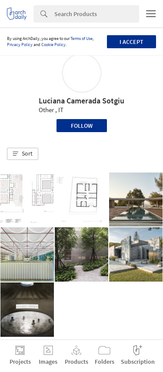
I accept (131, 42)
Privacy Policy (20, 44)
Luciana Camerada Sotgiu (81, 101)
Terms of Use (81, 38)
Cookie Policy (53, 44)
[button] (22, 154)
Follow (82, 126)
